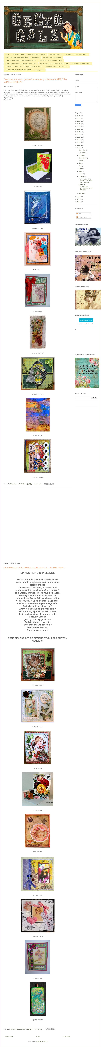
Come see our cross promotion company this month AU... (85, 180)
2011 (79, 202)
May (80, 169)
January (81, 193)
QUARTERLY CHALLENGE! (34, 67)
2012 (79, 199)
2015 (79, 145)
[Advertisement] (37, 524)
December (82, 150)
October (81, 155)
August (81, 161)
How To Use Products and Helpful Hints (17, 57)
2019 (79, 134)
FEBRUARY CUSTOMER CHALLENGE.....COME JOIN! (34, 567)
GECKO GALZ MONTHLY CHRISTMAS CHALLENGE (21, 60)
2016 (79, 142)
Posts (79, 213)
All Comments (81, 217)
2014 (79, 147)
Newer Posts (9, 1036)
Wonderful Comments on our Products (77, 54)
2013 (79, 196)
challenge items (39, 70)
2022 (79, 126)
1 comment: (37, 484)
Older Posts (66, 1036)
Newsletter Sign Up (86, 320)
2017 (79, 140)
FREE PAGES (36, 57)
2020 (79, 132)
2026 (79, 116)
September (82, 158)
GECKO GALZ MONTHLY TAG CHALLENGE (18, 70)
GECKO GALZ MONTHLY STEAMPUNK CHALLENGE (21, 64)
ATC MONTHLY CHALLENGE (14, 67)
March (81, 174)
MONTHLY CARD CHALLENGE (81, 64)
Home (7, 54)
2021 (79, 129)
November (82, 153)
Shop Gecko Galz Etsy (55, 54)
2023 (79, 124)
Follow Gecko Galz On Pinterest (37, 54)
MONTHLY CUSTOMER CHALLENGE (57, 67)
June (80, 166)
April (80, 171)
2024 (79, 121)
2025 (79, 118)
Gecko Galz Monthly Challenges (52, 57)
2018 (79, 137)
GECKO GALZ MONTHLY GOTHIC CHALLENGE (54, 64)
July (80, 163)
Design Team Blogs (18, 54)
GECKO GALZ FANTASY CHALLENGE (51, 60)
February (82, 176)
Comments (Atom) (41, 1041)
